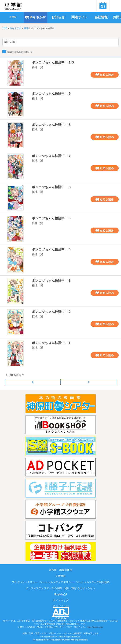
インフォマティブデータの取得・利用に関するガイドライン (60, 588)
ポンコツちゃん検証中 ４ (51, 249)
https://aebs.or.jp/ (95, 627)
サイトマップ (60, 600)
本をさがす (15, 28)
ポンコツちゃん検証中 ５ (51, 218)
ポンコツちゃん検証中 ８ (51, 125)
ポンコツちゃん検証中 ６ (51, 187)
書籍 (26, 28)
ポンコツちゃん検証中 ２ (51, 312)
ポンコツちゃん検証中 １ (51, 343)
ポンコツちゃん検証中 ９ (51, 93)
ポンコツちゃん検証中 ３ (51, 280)
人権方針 (60, 576)
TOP (4, 28)
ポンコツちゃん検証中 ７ (51, 156)
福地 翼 (37, 67)
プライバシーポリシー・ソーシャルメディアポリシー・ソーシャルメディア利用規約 (61, 582)
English (60, 594)
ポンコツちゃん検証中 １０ (53, 62)
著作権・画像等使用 (60, 570)
